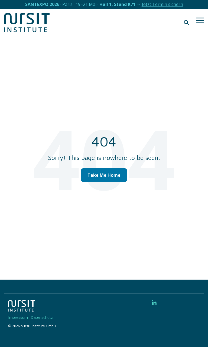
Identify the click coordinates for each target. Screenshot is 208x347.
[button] (200, 20)
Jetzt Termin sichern (162, 4)
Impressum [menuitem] (18, 317)
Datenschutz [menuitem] (42, 317)
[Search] (186, 22)
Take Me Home (104, 175)
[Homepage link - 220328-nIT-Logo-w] (21, 308)
